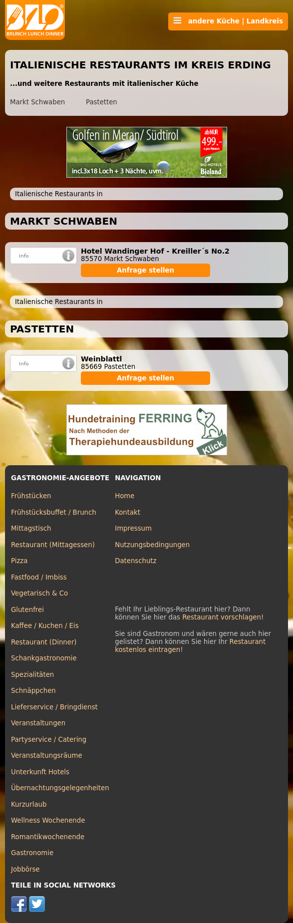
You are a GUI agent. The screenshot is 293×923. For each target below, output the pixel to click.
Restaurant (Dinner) (44, 642)
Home (124, 496)
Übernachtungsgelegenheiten (60, 788)
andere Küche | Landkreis (228, 21)
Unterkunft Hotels (40, 772)
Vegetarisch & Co (39, 593)
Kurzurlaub (28, 804)
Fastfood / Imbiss (39, 577)
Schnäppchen (33, 690)
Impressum (133, 528)
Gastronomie (32, 853)
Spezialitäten (32, 674)
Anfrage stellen (145, 270)
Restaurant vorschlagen (221, 617)
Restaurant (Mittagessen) (53, 545)
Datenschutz (135, 561)
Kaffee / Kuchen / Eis (45, 625)
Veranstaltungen (38, 723)
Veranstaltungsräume (46, 755)
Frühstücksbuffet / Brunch (53, 512)
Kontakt (127, 512)
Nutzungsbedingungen (152, 545)
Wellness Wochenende (48, 820)
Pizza (19, 561)
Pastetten (101, 102)
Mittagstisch (31, 528)
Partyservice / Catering (48, 739)
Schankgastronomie (44, 658)
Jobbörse (25, 869)
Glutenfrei (27, 610)
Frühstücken (31, 496)
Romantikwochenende (47, 837)
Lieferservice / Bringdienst (54, 707)
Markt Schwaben (37, 102)
